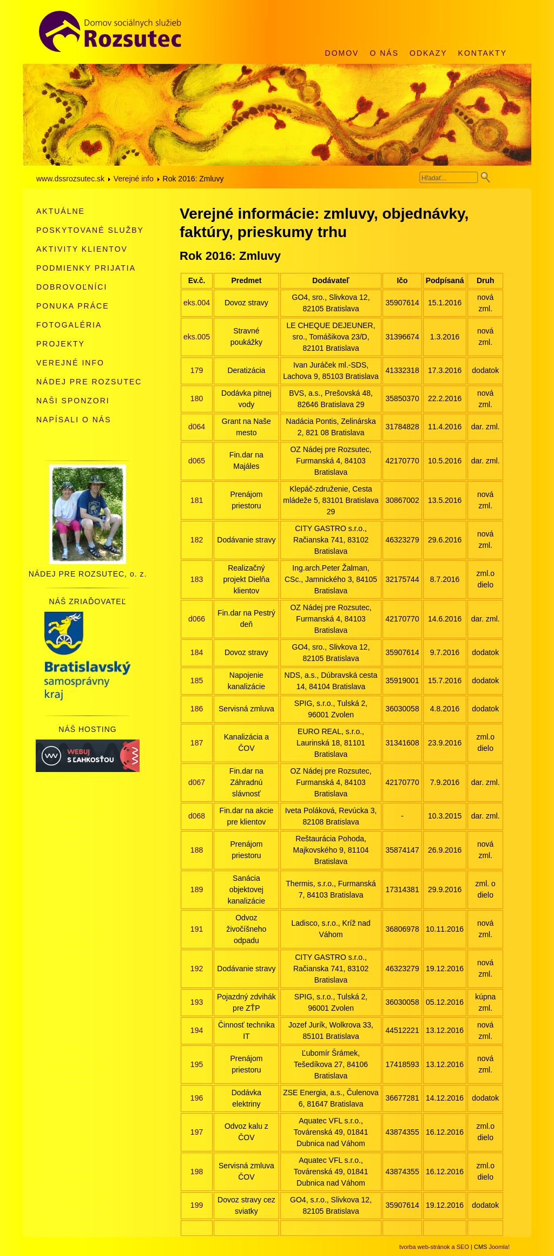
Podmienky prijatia (86, 268)
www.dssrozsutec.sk (70, 178)
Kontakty (482, 53)
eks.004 (196, 302)
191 (196, 929)
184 (196, 652)
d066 (196, 618)
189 (196, 889)
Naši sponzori (73, 400)
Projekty (60, 343)
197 (196, 1132)
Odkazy (428, 53)
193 (196, 1002)
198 (196, 1171)
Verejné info (134, 178)
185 (196, 680)
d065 (196, 460)
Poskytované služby (90, 230)
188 (196, 850)
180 (196, 398)
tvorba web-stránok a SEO (434, 1247)
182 (196, 539)
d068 (196, 816)
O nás (384, 53)
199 (196, 1205)
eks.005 (196, 336)
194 (196, 1030)
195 (196, 1064)
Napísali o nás (73, 419)
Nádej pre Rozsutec (89, 381)
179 (196, 370)
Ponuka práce (72, 306)
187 (196, 742)
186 (196, 708)
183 (196, 579)
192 (196, 968)
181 (196, 500)
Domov (342, 53)
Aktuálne (60, 211)
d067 (196, 782)
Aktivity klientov (82, 249)
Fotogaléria (69, 324)
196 (196, 1098)
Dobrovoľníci (71, 287)
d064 (196, 426)
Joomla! (499, 1247)
